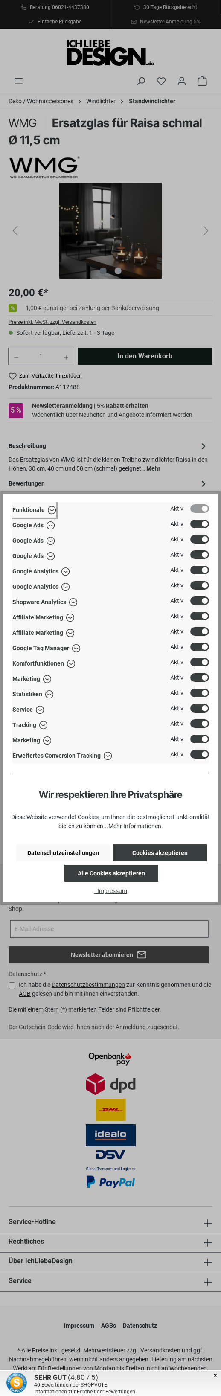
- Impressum (110, 890)
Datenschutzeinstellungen (63, 852)
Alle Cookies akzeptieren (111, 873)
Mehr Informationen (134, 826)
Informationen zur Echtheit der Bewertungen (84, 1392)
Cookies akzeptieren (160, 852)
